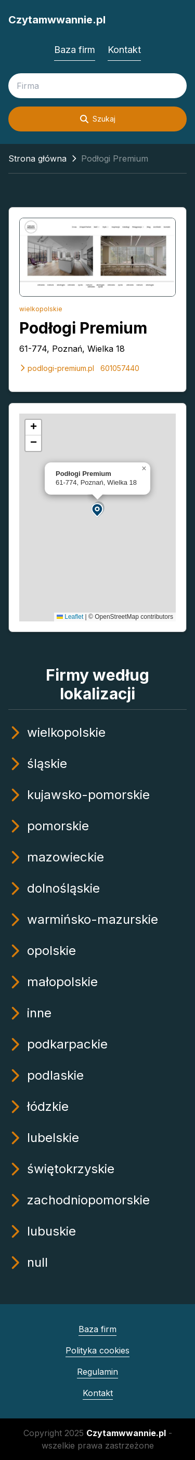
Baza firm (74, 49)
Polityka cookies (97, 1350)
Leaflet (70, 616)
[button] (98, 509)
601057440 (119, 368)
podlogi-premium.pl (56, 368)
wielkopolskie (40, 309)
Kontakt (124, 49)
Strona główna (37, 158)
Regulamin (97, 1371)
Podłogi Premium (83, 327)
